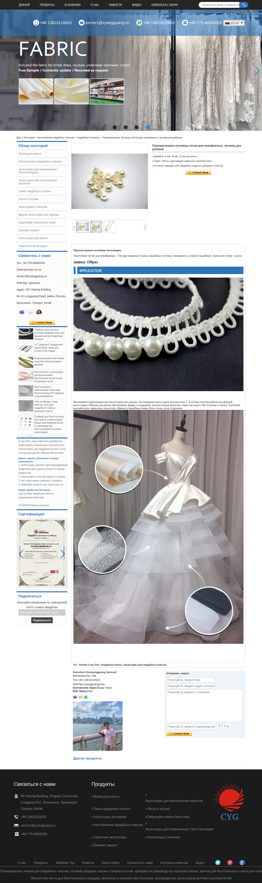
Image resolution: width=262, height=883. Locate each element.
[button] (115, 127)
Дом (19, 137)
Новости (115, 5)
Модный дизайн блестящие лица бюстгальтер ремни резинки (49, 362)
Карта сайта (110, 862)
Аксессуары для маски (33, 238)
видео (136, 5)
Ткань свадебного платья (35, 191)
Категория (29, 137)
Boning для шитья (30, 153)
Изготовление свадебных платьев (55, 137)
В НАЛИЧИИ (72, 5)
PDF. (90, 691)
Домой (24, 5)
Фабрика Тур (65, 862)
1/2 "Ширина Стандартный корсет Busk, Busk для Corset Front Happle (48, 349)
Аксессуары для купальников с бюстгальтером (179, 829)
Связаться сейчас (42, 322)
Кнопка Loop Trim (89, 664)
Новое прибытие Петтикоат (34, 491)
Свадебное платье (111, 664)
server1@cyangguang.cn (107, 23)
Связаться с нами (165, 5)
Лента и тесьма (28, 199)
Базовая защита (29, 230)
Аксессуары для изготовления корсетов (174, 800)
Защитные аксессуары (33, 245)
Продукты (47, 5)
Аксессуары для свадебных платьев (144, 664)
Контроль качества (174, 862)
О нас (95, 5)
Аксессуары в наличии (33, 206)
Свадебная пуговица (88, 137)
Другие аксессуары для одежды (39, 214)
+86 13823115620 (56, 23)
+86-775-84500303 (205, 23)
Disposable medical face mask (37, 222)
